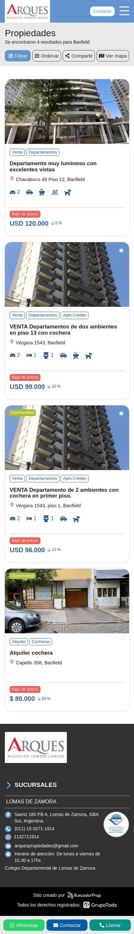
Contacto (102, 11)
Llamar (110, 925)
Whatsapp (24, 925)
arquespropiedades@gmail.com (46, 845)
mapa (113, 56)
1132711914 (26, 836)
